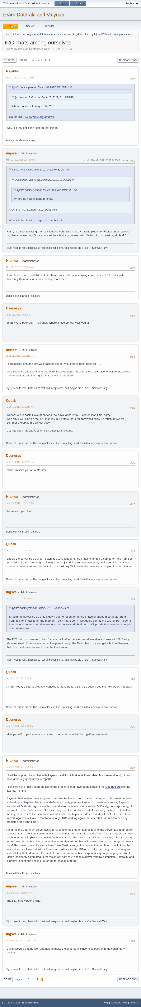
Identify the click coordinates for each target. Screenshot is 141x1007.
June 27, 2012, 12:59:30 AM (20, 503)
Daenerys (13, 308)
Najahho (12, 71)
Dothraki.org (113, 786)
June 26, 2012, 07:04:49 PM (20, 462)
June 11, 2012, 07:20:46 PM (20, 314)
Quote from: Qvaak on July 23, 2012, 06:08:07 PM (40, 608)
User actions (128, 60)
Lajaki (92, 34)
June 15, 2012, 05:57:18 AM (20, 407)
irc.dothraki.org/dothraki (40, 117)
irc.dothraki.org (59, 566)
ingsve (11, 153)
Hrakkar (12, 260)
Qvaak (11, 400)
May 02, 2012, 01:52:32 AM (20, 267)
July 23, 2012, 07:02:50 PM (19, 678)
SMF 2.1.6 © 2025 (11, 1002)
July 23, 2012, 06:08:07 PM (19, 550)
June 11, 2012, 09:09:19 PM (20, 356)
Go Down (9, 60)
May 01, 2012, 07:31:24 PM (20, 77)
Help (106, 1002)
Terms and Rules (119, 1002)
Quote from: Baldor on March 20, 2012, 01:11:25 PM (44, 97)
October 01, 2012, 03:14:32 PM (21, 940)
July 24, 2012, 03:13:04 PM (19, 892)
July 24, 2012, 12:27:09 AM (19, 767)
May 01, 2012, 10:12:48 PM (20, 160)
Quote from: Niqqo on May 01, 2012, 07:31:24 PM (40, 169)
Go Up (7, 979)
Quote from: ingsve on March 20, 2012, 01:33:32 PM (42, 87)
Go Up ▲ (134, 1002)
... (36, 59)
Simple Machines (30, 1002)
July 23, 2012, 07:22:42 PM (19, 726)
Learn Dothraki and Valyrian (33, 14)
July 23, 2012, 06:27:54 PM (19, 598)
